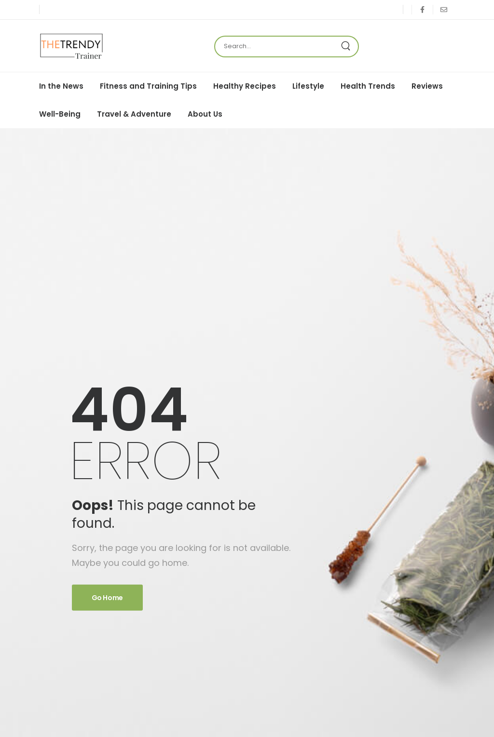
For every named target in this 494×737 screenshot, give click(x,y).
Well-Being (60, 114)
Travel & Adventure (134, 114)
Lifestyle (308, 86)
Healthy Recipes (244, 86)
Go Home (108, 598)
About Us (205, 114)
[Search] (277, 46)
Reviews (427, 86)
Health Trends (368, 86)
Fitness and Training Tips (148, 86)
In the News (61, 86)
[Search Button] (348, 46)
